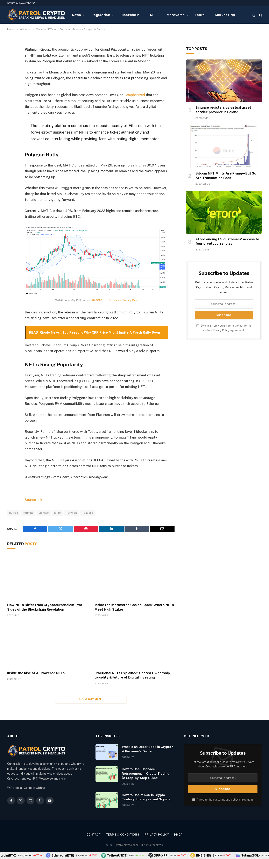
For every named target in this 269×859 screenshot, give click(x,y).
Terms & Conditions (122, 834)
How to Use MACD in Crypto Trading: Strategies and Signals (146, 797)
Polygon (71, 512)
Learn (200, 15)
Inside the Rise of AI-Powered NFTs (36, 672)
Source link (33, 499)
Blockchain (130, 15)
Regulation (101, 15)
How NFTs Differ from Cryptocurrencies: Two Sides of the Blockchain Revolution (44, 606)
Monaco (43, 512)
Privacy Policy (221, 330)
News (76, 15)
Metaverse (176, 15)
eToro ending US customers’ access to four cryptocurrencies (227, 241)
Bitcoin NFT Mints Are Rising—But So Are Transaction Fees (226, 175)
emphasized (135, 95)
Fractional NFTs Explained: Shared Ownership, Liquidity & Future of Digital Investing (132, 674)
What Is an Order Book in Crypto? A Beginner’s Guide (147, 749)
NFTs (57, 512)
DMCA (178, 834)
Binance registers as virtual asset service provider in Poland (223, 109)
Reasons (87, 512)
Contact (93, 834)
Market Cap (225, 15)
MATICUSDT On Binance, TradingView (115, 299)
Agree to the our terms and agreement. (223, 799)
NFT (153, 15)
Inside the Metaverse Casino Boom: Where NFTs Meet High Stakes (134, 606)
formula (28, 512)
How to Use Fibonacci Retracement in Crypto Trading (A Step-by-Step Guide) (145, 773)
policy (235, 799)
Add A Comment (91, 698)
